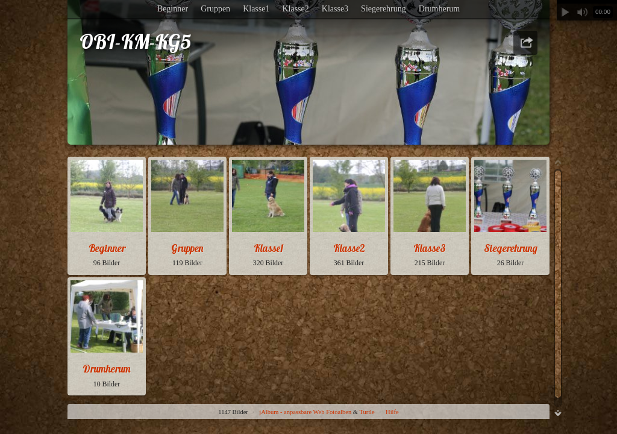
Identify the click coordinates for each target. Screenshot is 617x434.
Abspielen (565, 12)
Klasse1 (256, 8)
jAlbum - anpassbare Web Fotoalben (305, 412)
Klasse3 (335, 8)
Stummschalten (582, 12)
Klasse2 (295, 8)
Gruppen (215, 8)
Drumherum (439, 8)
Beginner (172, 8)
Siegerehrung (383, 8)
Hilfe (392, 412)
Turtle (366, 412)
